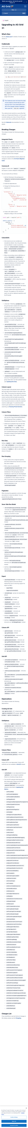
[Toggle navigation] (25, 6)
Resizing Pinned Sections (15, 406)
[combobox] (7, 20)
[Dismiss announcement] (26, 2)
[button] (14, 13)
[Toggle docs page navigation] (14, 10)
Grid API (19, 764)
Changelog (18, 1018)
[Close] (26, 1110)
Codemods (8, 122)
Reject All (14, 1123)
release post (9, 36)
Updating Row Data (12, 381)
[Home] (8, 6)
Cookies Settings (14, 1119)
